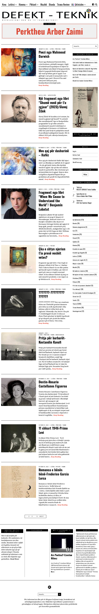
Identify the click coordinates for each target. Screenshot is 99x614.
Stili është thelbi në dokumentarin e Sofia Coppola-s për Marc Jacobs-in (85, 63)
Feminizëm (76, 233)
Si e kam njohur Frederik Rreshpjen (83, 291)
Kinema (75, 244)
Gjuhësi (75, 240)
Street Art (76, 294)
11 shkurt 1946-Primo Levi (54, 430)
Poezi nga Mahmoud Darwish (53, 54)
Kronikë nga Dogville (79, 251)
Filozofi (75, 237)
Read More (14, 559)
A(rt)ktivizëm (52, 95)
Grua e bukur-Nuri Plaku (84, 195)
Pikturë (52, 246)
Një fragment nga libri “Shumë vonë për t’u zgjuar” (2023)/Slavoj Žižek (54, 104)
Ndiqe (85, 174)
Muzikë (75, 266)
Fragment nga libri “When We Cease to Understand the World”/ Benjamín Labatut (52, 201)
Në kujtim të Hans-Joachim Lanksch (83, 273)
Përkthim (58, 49)
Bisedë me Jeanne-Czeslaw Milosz (83, 80)
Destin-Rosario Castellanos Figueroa (53, 383)
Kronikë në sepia (77, 248)
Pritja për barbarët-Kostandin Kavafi (53, 340)
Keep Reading (44, 85)
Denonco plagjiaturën (79, 226)
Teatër (75, 298)
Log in (74, 151)
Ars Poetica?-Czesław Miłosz (81, 59)
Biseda (75, 222)
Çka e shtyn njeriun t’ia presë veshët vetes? (52, 253)
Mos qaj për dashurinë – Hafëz (51, 152)
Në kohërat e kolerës (79, 269)
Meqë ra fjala (77, 262)
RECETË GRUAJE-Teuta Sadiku (86, 189)
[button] (96, 46)
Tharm (64, 49)
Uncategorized (60, 335)
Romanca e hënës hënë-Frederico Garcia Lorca (51, 474)
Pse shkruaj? (76, 287)
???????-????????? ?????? (52, 294)
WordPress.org (77, 161)
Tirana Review (77, 305)
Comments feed (77, 158)
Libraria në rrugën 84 (79, 258)
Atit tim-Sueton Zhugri (84, 202)
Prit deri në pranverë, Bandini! (81, 284)
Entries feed (76, 154)
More (52, 572)
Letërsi (52, 49)
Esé (74, 230)
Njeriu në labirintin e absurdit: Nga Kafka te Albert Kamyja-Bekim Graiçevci (85, 69)
